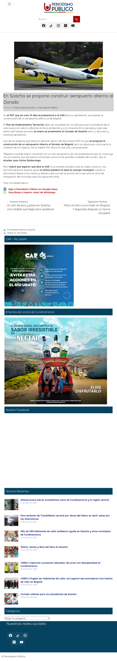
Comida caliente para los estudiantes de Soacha (48, 594)
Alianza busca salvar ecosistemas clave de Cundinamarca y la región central (65, 499)
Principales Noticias (17, 229)
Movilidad (22, 233)
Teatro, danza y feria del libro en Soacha (44, 546)
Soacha (31, 229)
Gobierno (11, 233)
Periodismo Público (48, 107)
